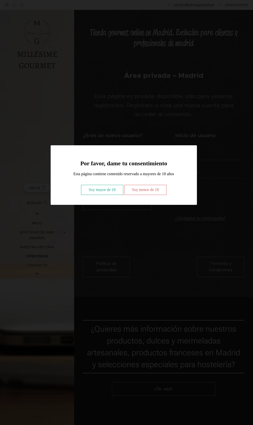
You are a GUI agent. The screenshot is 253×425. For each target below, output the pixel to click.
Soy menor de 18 (145, 190)
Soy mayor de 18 (102, 190)
